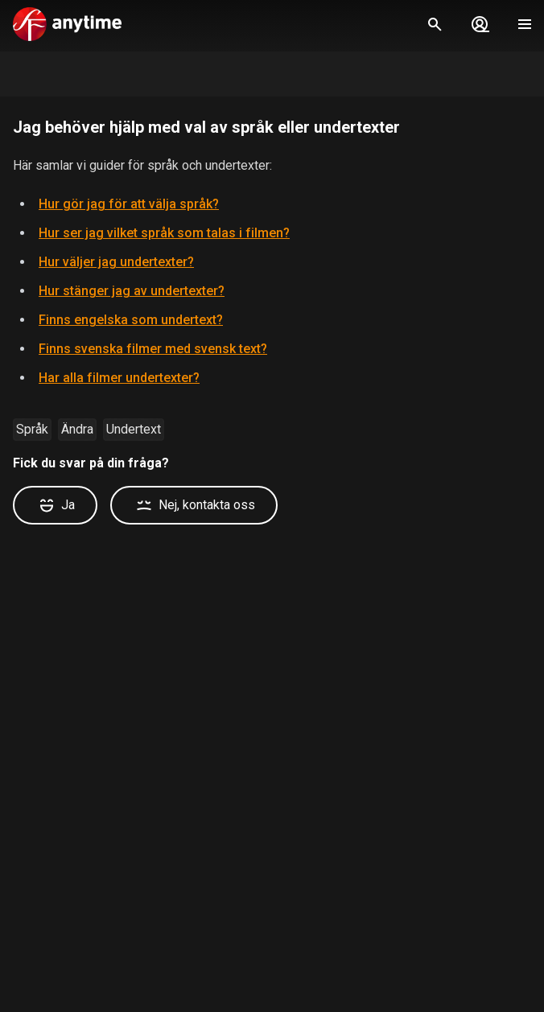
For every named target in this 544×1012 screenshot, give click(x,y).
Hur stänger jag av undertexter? (132, 290)
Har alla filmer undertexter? (119, 377)
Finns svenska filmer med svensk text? (153, 348)
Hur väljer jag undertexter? (116, 261)
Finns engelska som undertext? (131, 319)
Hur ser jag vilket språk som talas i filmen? (164, 233)
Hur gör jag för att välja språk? (129, 204)
